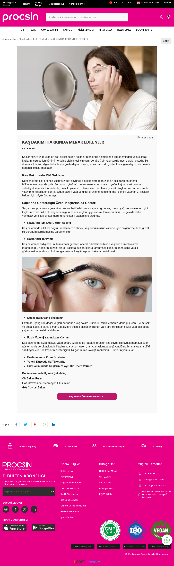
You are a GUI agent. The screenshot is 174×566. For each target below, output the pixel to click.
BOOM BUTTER (144, 29)
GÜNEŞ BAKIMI (49, 29)
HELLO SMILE (124, 29)
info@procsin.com (151, 479)
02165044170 (148, 473)
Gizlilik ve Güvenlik (69, 511)
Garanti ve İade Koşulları (73, 505)
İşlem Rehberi (67, 517)
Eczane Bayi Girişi (150, 2)
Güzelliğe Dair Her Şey (9, 4)
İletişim (26, 3)
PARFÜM (68, 29)
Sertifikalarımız (76, 3)
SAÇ (33, 29)
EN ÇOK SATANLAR (108, 471)
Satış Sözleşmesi (69, 499)
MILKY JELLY (105, 29)
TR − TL (116, 2)
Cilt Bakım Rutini (32, 378)
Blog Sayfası (25, 39)
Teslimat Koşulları (69, 488)
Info (130, 2)
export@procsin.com (152, 485)
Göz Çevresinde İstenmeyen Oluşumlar (45, 383)
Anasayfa (9, 39)
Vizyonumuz (66, 476)
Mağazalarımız (56, 3)
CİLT (23, 29)
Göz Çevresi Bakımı (34, 387)
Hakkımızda (66, 471)
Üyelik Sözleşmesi (69, 494)
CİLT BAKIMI (41, 39)
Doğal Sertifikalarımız (71, 482)
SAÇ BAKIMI (105, 482)
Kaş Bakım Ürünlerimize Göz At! (87, 396)
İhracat (167, 2)
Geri (166, 41)
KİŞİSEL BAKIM (86, 29)
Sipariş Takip (38, 4)
